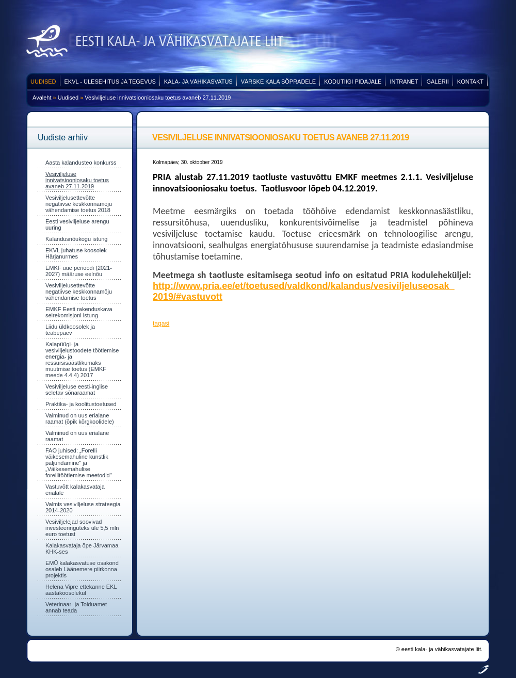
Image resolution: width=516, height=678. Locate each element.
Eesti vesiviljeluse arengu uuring (77, 224)
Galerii (437, 81)
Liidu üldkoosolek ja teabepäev (70, 330)
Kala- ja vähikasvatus (198, 81)
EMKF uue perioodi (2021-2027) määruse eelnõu (78, 271)
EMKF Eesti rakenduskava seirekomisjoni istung (78, 312)
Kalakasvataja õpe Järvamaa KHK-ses (81, 548)
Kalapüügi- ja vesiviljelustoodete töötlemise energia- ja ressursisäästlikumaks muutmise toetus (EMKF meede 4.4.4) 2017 (82, 359)
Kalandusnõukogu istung (76, 239)
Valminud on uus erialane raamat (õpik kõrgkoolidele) (79, 418)
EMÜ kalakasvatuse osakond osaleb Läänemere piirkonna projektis (82, 569)
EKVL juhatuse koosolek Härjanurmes (76, 253)
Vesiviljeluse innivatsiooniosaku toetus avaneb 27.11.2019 (158, 97)
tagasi (161, 323)
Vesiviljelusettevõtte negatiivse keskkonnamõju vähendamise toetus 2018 (78, 204)
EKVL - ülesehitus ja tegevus (110, 81)
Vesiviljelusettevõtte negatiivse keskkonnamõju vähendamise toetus (78, 291)
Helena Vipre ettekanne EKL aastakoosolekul (81, 590)
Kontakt (470, 81)
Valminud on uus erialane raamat (77, 436)
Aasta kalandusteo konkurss (81, 162)
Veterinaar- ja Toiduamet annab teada (76, 607)
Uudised (43, 81)
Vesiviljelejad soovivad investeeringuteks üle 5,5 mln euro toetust (82, 528)
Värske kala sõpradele (278, 81)
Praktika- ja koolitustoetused (81, 404)
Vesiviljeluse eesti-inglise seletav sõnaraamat (76, 389)
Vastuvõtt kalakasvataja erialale (75, 489)
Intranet (404, 81)
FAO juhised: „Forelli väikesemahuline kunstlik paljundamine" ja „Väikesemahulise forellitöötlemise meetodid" (78, 462)
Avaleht (42, 97)
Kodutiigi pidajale (352, 81)
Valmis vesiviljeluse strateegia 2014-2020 (82, 507)
